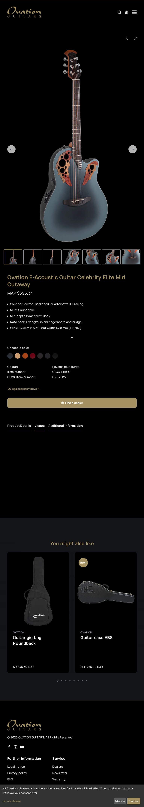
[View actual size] (126, 38)
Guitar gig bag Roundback (27, 640)
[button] (72, 338)
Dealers (57, 766)
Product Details (19, 425)
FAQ (10, 779)
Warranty (58, 779)
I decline (120, 801)
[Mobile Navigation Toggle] (134, 12)
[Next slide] (132, 149)
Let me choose (12, 801)
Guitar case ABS (96, 637)
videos (40, 425)
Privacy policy (17, 773)
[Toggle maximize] (135, 38)
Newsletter (59, 773)
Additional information (65, 425)
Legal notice (16, 766)
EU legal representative (22, 388)
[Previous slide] (11, 149)
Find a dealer (72, 402)
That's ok (133, 801)
